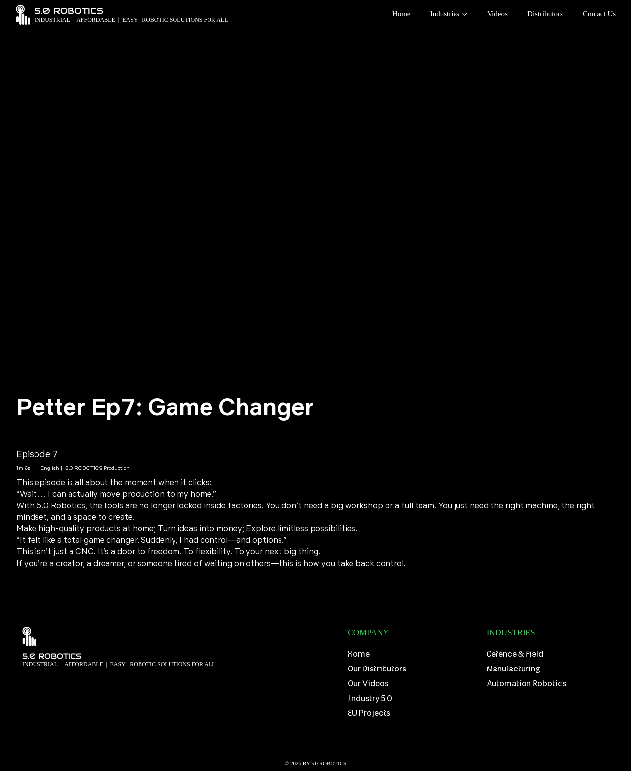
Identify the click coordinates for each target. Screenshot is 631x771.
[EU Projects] (412, 713)
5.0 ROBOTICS (52, 656)
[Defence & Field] (551, 654)
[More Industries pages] (464, 14)
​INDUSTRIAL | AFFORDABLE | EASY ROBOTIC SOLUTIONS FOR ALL (119, 664)
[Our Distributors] (412, 669)
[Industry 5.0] (412, 698)
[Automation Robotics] (551, 684)
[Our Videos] (412, 684)
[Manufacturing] (551, 669)
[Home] (412, 654)
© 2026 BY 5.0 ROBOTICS (315, 763)
